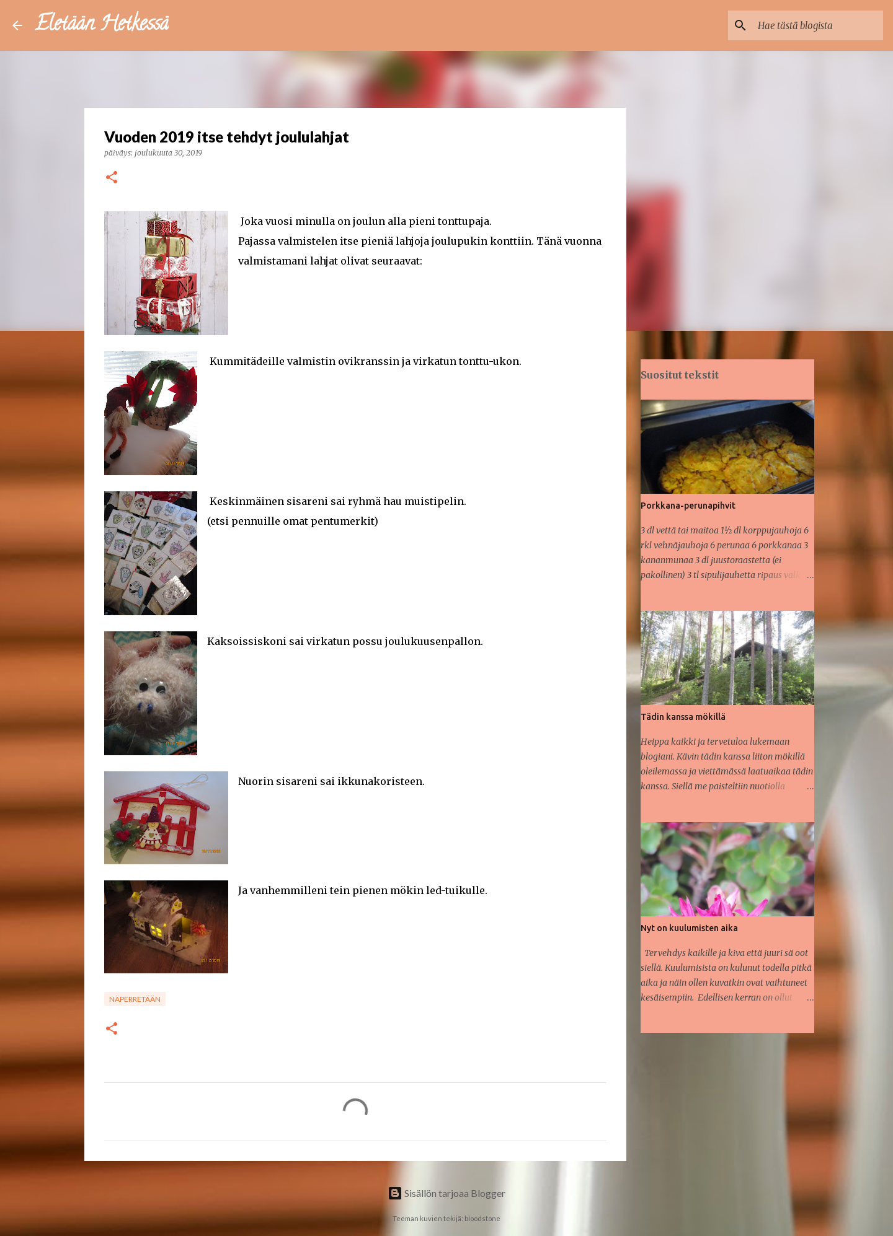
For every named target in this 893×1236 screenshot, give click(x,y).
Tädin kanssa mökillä (683, 717)
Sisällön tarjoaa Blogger (446, 1193)
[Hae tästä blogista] (818, 25)
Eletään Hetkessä (102, 25)
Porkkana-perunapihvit (688, 506)
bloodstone (482, 1218)
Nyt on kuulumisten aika (689, 928)
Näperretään (135, 999)
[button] (111, 178)
